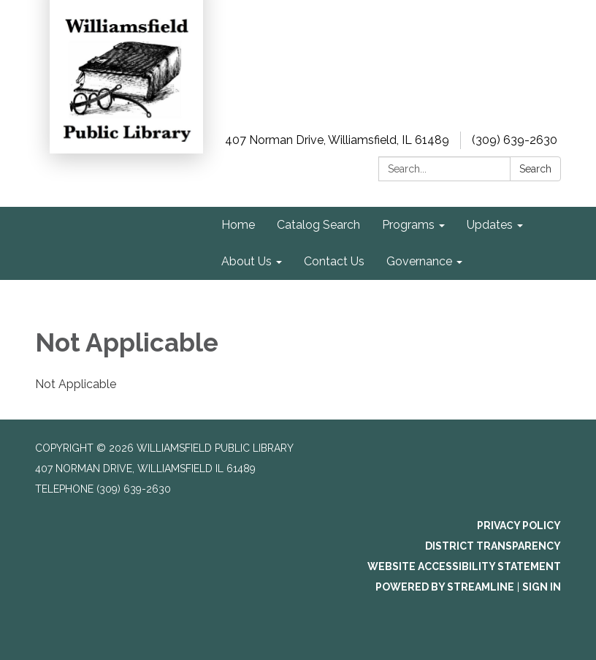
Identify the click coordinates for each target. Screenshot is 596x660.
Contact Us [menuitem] (334, 261)
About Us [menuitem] (246, 261)
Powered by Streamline (444, 587)
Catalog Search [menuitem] (318, 225)
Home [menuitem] (238, 225)
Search (535, 169)
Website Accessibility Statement (464, 566)
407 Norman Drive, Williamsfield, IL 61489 (337, 140)
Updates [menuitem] (490, 225)
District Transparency (493, 546)
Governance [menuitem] (419, 261)
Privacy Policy (519, 525)
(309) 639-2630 (514, 140)
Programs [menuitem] (408, 225)
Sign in (541, 587)
